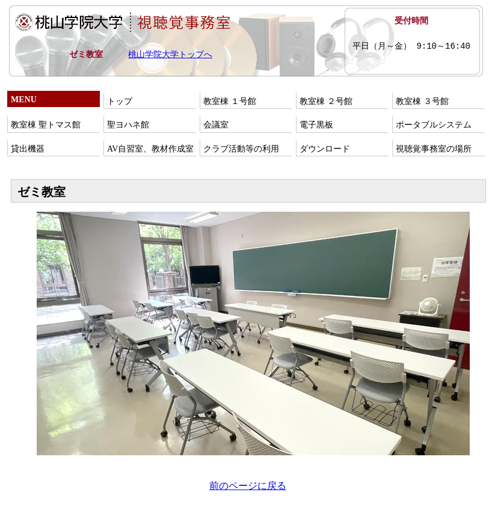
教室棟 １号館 (229, 101)
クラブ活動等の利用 (241, 148)
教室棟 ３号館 (422, 101)
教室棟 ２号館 (326, 101)
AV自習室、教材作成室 (150, 148)
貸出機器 (28, 148)
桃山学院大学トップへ (170, 54)
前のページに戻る (247, 486)
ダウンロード (325, 148)
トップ (119, 101)
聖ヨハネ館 (128, 124)
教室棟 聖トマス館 (46, 124)
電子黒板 (316, 124)
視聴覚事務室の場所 (434, 148)
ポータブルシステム (434, 124)
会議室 (216, 124)
